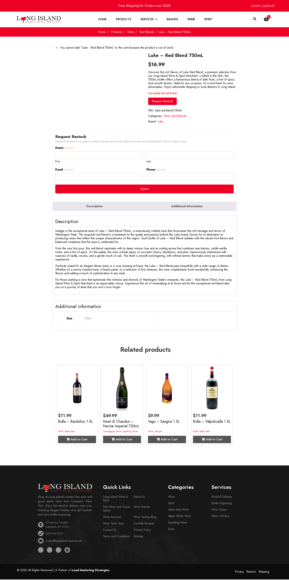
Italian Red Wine (178, 510)
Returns (251, 572)
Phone (156, 170)
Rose (171, 530)
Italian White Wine (179, 517)
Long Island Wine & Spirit (115, 499)
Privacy (239, 572)
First (57, 162)
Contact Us (109, 530)
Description (94, 207)
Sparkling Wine (130, 432)
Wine (191, 19)
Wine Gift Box (220, 517)
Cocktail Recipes (144, 524)
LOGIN (256, 6)
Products (123, 19)
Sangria (158, 432)
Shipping (264, 572)
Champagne (109, 432)
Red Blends (146, 33)
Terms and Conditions (116, 537)
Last (148, 162)
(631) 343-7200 (54, 534)
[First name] (99, 155)
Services (147, 19)
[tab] (94, 206)
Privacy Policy (142, 530)
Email (64, 170)
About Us (139, 497)
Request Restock (162, 102)
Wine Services (112, 518)
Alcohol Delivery (221, 497)
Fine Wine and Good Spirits (116, 509)
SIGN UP (269, 6)
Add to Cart (77, 440)
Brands (172, 19)
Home (102, 19)
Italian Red (70, 432)
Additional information (187, 207)
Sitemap (138, 537)
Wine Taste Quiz (113, 524)
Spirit (208, 19)
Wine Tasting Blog (145, 518)
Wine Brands (142, 507)
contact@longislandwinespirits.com (63, 541)
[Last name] (190, 155)
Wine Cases (219, 510)
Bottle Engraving (221, 504)
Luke (160, 122)
